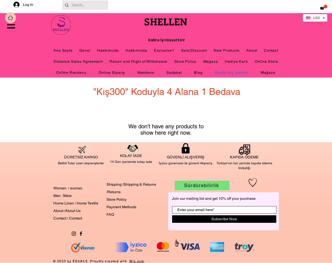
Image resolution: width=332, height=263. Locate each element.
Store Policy (116, 199)
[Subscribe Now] (224, 219)
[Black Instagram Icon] (74, 233)
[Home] (10, 17)
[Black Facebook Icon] (81, 233)
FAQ (110, 214)
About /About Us (67, 210)
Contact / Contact (67, 218)
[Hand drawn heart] (253, 182)
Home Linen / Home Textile (76, 203)
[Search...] (84, 5)
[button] (11, 26)
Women (59, 188)
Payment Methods (121, 207)
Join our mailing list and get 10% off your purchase (214, 198)
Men (57, 195)
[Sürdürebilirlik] (202, 185)
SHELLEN (165, 21)
